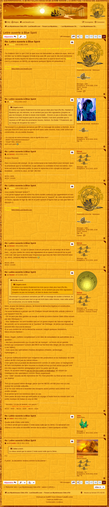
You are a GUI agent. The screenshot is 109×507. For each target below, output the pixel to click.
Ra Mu (79, 122)
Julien (79, 415)
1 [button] (81, 36)
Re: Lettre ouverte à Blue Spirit (22, 41)
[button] (73, 36)
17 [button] (91, 36)
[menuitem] (7, 22)
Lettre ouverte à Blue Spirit (20, 32)
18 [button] (95, 36)
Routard (79, 68)
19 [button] (100, 36)
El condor (80, 456)
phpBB (48, 497)
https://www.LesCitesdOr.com (21, 69)
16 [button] (87, 36)
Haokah (79, 293)
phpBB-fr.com (58, 499)
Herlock (79, 151)
